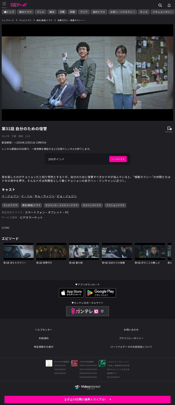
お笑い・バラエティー (122, 12)
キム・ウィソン (45, 196)
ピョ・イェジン (67, 196)
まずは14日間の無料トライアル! (87, 399)
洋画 (62, 12)
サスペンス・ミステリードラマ (61, 205)
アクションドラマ (115, 205)
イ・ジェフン (10, 196)
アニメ (40, 12)
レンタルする (118, 159)
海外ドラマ (99, 12)
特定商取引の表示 (43, 346)
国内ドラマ (25, 12)
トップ (9, 12)
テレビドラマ (10, 205)
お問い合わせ (131, 329)
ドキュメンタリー (162, 12)
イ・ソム (26, 196)
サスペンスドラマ (92, 205)
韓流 (52, 12)
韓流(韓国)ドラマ (31, 205)
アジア (84, 12)
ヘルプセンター (43, 329)
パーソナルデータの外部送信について (131, 346)
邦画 (72, 12)
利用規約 (44, 338)
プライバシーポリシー (131, 338)
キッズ (143, 12)
